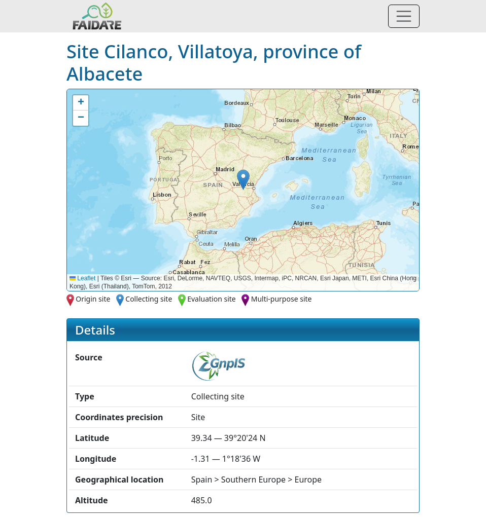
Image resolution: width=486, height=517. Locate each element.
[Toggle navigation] (404, 16)
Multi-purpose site (281, 299)
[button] (243, 179)
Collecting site (148, 299)
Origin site (93, 299)
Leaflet (82, 278)
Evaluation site (211, 299)
